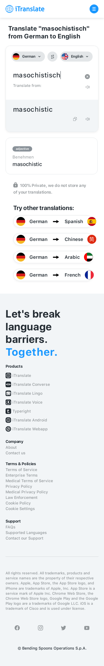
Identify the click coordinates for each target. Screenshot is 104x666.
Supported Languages (26, 532)
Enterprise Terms (22, 475)
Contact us (16, 453)
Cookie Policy (18, 503)
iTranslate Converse (31, 384)
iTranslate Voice (27, 402)
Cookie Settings (20, 508)
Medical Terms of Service (29, 481)
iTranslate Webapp (30, 429)
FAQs (11, 527)
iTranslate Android (29, 420)
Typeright (21, 411)
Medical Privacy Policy (27, 492)
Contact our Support (24, 538)
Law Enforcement (21, 497)
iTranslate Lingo (27, 393)
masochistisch (46, 75)
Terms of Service (21, 469)
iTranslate (21, 375)
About (11, 447)
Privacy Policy (19, 486)
